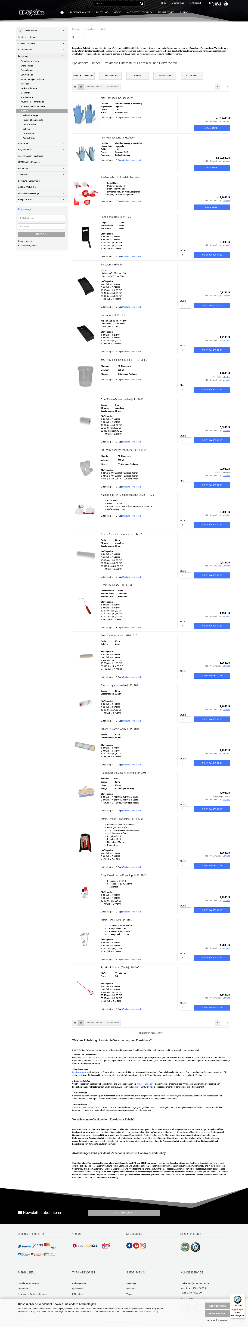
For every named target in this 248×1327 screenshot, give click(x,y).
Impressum (23, 1289)
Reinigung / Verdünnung (29, 181)
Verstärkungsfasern (27, 37)
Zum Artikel (212, 128)
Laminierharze (27, 75)
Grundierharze (27, 66)
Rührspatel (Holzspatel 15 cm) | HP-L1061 (124, 772)
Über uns (183, 12)
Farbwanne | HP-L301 (113, 315)
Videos (117, 12)
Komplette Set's (25, 199)
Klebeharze (26, 84)
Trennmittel (23, 174)
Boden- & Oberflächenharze (33, 106)
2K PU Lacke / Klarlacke (29, 162)
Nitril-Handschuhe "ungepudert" (118, 137)
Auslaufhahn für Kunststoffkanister (120, 177)
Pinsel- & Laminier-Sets (89, 1057)
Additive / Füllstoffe (27, 187)
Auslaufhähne (29, 138)
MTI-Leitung (77, 1294)
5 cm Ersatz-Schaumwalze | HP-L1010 (122, 399)
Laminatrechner (165, 12)
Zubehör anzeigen (31, 115)
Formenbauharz (27, 70)
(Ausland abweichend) (131, 118)
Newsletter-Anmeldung (28, 1283)
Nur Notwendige (217, 1313)
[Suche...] (142, 4)
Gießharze (25, 93)
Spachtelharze (27, 97)
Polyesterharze (24, 149)
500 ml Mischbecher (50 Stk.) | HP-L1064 (123, 449)
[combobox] (94, 87)
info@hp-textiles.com (197, 1299)
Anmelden (41, 234)
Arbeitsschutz (29, 133)
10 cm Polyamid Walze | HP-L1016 (120, 729)
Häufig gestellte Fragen (139, 12)
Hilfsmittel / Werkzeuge (28, 193)
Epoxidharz (23, 56)
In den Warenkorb (212, 255)
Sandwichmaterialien (27, 43)
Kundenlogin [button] (177, 3)
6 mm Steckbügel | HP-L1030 (117, 585)
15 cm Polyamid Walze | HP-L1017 (120, 685)
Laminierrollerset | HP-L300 (116, 216)
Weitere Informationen (217, 1320)
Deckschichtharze (29, 88)
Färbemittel (23, 168)
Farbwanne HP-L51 (111, 264)
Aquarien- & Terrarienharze (32, 102)
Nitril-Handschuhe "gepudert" (117, 97)
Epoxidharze (77, 1289)
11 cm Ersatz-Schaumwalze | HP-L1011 (123, 534)
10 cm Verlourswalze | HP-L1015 (119, 635)
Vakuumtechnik (25, 49)
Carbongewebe (79, 1283)
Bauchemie (23, 143)
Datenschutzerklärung (148, 1311)
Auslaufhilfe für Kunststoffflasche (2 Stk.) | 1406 (127, 494)
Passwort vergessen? (27, 245)
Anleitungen (102, 12)
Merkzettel (195, 3)
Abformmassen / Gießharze (30, 156)
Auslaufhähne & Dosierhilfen (85, 1107)
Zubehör (24, 111)
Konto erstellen (25, 241)
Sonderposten (27, 31)
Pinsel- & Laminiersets (33, 120)
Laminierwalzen (79, 1072)
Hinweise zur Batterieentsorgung (32, 1294)
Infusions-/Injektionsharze (32, 79)
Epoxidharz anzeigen (30, 61)
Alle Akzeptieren (217, 1306)
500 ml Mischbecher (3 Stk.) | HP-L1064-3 (124, 359)
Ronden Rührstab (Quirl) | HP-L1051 (121, 967)
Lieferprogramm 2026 (79, 12)
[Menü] (243, 1296)
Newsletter (131, 1289)
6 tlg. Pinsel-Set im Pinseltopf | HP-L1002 (123, 875)
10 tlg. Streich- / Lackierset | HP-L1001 (122, 818)
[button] (163, 3)
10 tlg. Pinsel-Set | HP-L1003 (117, 919)
